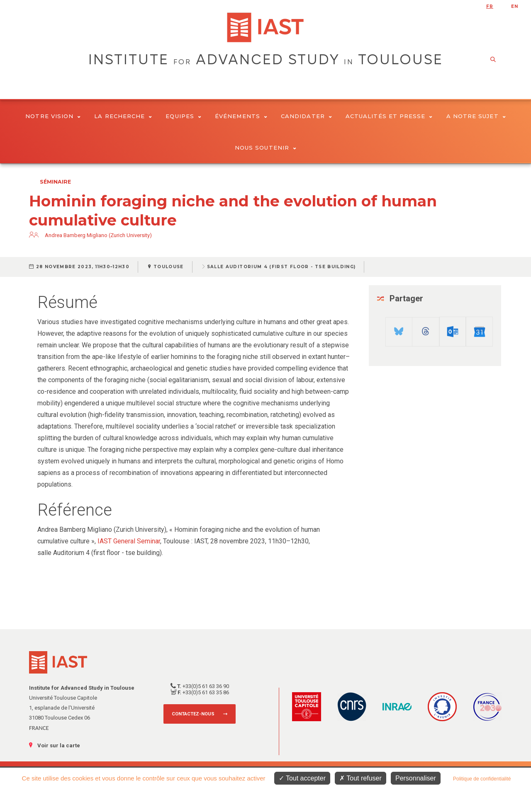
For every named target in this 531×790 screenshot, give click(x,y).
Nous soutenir (265, 147)
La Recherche (123, 116)
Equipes (183, 116)
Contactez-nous (193, 714)
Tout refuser (360, 778)
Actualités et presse (389, 116)
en (514, 6)
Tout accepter (302, 778)
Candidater (306, 116)
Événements (241, 116)
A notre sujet (476, 116)
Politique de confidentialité (482, 779)
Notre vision (52, 116)
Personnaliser (415, 778)
